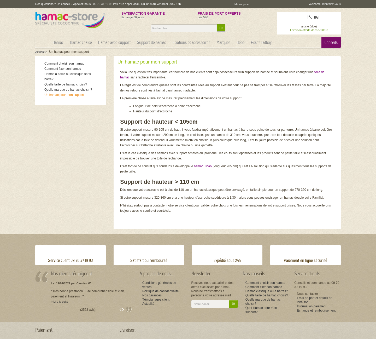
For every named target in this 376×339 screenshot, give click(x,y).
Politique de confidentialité (160, 291)
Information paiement (311, 306)
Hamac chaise (81, 42)
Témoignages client (155, 299)
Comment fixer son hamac (62, 69)
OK (221, 28)
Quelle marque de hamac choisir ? (68, 89)
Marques (223, 42)
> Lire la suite (59, 301)
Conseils (331, 42)
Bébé (241, 42)
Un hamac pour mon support (64, 95)
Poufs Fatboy (261, 42)
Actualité (148, 304)
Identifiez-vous (331, 3)
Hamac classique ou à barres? (266, 291)
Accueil (39, 51)
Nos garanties (152, 295)
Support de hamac (152, 42)
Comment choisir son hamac (64, 63)
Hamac (57, 42)
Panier (313, 16)
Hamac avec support (114, 42)
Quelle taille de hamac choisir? (65, 84)
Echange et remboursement (316, 310)
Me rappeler (242, 4)
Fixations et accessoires (191, 42)
